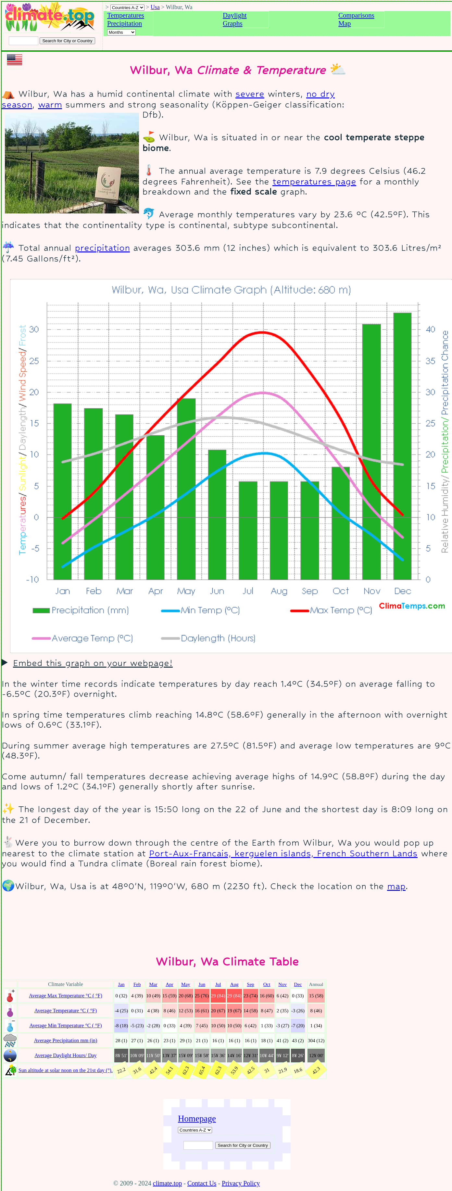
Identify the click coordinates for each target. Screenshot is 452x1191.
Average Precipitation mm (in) (65, 1040)
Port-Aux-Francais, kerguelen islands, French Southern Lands (283, 853)
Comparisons (356, 15)
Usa (155, 7)
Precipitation (124, 23)
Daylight (235, 15)
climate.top (167, 1183)
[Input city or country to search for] (23, 40)
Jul (218, 984)
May (185, 984)
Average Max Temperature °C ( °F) (65, 995)
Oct (266, 984)
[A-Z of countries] (195, 1130)
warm (50, 104)
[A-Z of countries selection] (127, 8)
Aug (234, 984)
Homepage (197, 1118)
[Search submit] (67, 40)
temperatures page (314, 181)
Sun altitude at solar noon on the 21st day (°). (66, 1070)
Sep (250, 984)
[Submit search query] (242, 1145)
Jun (201, 984)
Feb (137, 984)
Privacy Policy (241, 1183)
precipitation (102, 248)
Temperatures (125, 15)
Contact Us (201, 1183)
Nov (282, 984)
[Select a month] (121, 32)
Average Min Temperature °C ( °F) (65, 1025)
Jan (121, 984)
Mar (153, 984)
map (396, 886)
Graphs (233, 23)
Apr (169, 984)
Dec (298, 984)
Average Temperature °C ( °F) (65, 1010)
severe (249, 94)
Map (344, 23)
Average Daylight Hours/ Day (65, 1055)
